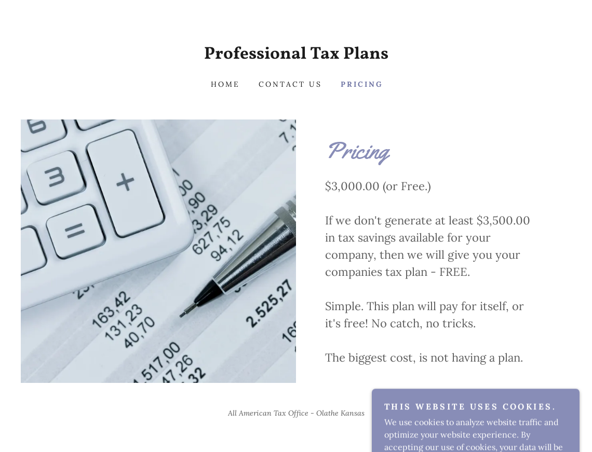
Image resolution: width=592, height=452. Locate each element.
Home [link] (225, 84)
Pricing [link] (362, 84)
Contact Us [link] (290, 84)
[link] (296, 55)
